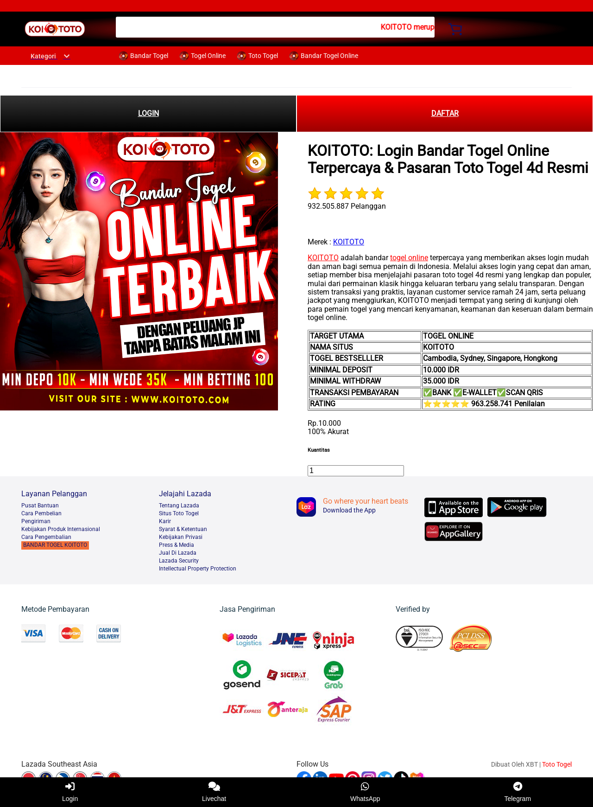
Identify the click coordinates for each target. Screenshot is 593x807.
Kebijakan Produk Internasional (60, 529)
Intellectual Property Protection (197, 568)
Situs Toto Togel (179, 513)
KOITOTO (348, 241)
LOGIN (148, 113)
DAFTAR (445, 113)
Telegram (517, 792)
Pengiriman (35, 521)
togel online (409, 257)
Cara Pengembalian (46, 537)
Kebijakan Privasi (180, 537)
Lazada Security (179, 560)
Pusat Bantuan (40, 505)
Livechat (214, 792)
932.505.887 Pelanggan (347, 206)
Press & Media (176, 545)
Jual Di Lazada (177, 553)
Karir (165, 521)
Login (70, 792)
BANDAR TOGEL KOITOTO (55, 545)
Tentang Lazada (179, 505)
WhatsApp (365, 792)
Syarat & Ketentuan (183, 529)
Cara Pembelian (41, 513)
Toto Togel (557, 764)
